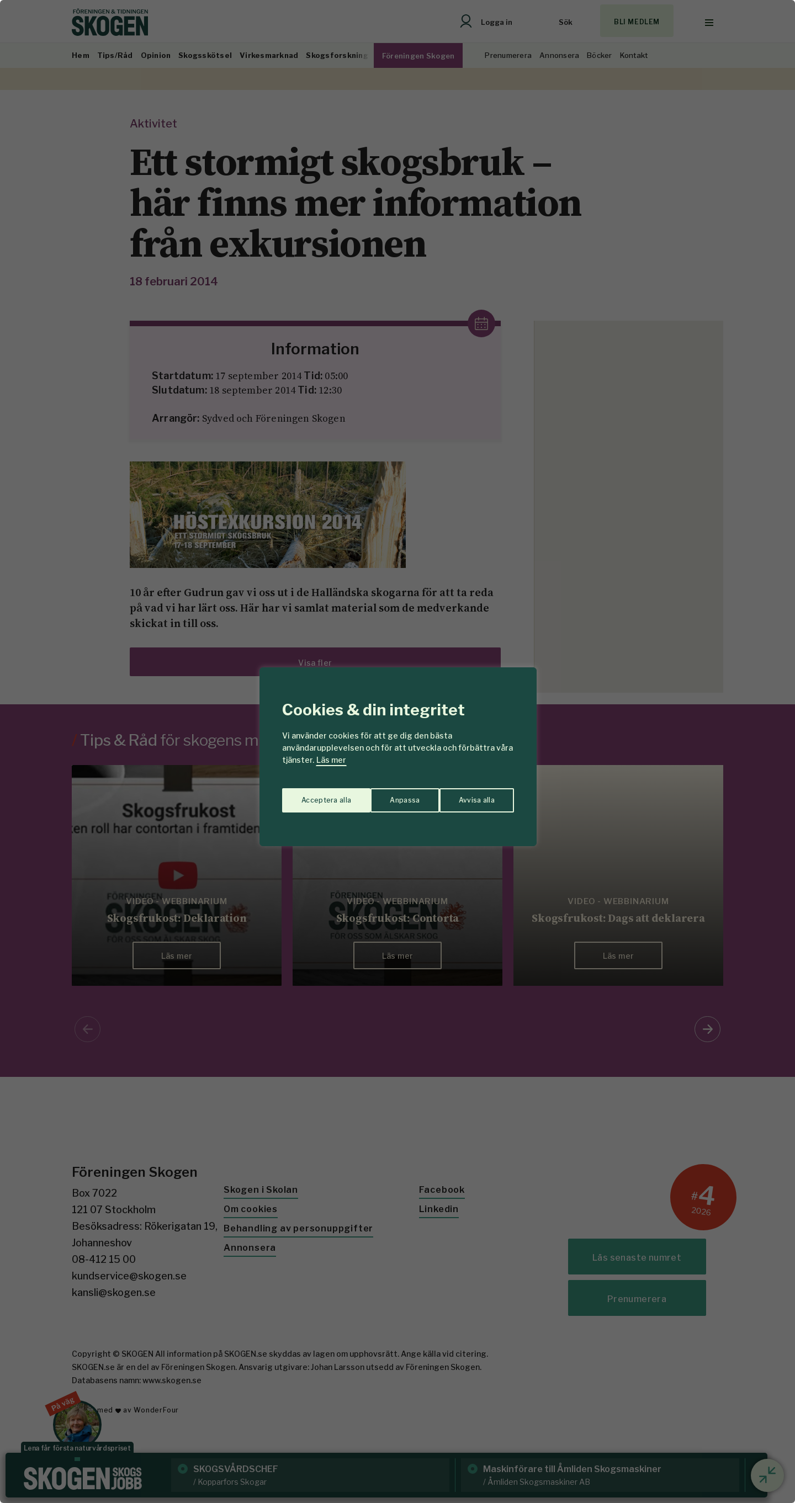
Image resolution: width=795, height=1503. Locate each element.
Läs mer (331, 759)
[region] (397, 751)
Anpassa (314, 794)
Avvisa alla (386, 794)
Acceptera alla (470, 794)
